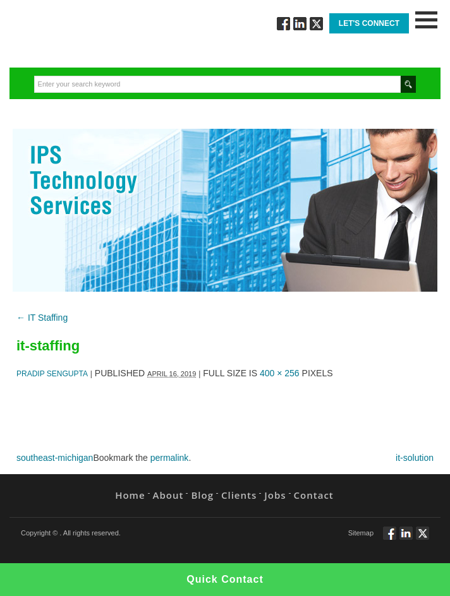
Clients (239, 495)
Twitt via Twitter (316, 23)
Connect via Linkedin (300, 23)
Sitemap (361, 533)
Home (130, 495)
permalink (169, 458)
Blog (202, 495)
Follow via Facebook (283, 23)
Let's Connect (369, 23)
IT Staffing (42, 318)
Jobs (275, 495)
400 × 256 (280, 373)
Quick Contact (224, 579)
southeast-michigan (54, 458)
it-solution (415, 458)
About (168, 495)
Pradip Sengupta (52, 373)
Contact (314, 495)
